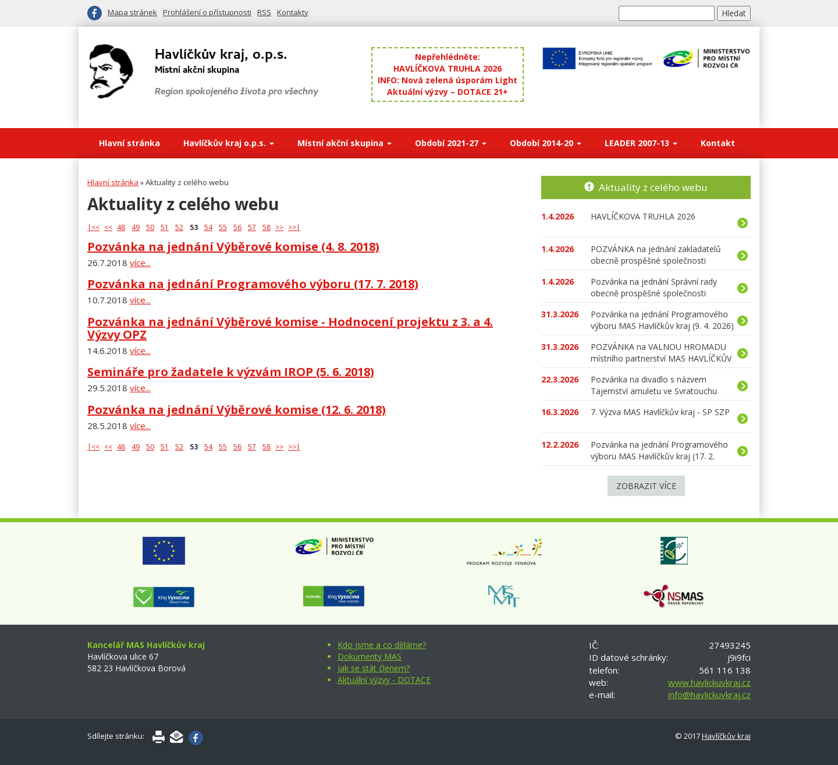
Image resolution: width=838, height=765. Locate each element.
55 (223, 227)
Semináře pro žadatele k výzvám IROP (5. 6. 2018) (230, 372)
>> (279, 227)
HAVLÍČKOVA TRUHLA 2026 (447, 68)
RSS (264, 12)
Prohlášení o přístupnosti (207, 12)
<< (108, 227)
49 (136, 227)
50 (150, 227)
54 (208, 227)
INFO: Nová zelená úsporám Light (447, 80)
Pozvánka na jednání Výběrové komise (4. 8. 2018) (233, 246)
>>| (294, 227)
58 (266, 227)
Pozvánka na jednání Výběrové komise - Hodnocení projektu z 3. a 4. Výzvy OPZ (290, 328)
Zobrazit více (646, 485)
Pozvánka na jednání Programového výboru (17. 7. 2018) (252, 284)
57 (252, 227)
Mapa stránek (132, 12)
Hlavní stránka (129, 142)
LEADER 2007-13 (641, 142)
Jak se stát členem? (374, 668)
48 (121, 227)
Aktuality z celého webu (653, 187)
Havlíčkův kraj (726, 736)
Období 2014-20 (545, 142)
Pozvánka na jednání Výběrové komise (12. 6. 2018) (236, 409)
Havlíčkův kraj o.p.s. (228, 142)
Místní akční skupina (344, 142)
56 (237, 227)
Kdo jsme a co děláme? (382, 644)
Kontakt (718, 142)
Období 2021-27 (451, 142)
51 (165, 227)
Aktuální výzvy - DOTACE (384, 679)
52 (179, 227)
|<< (93, 227)
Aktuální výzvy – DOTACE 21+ (447, 91)
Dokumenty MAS (370, 656)
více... (140, 262)
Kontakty (292, 12)
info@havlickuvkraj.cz (709, 694)
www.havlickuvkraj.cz (709, 682)
